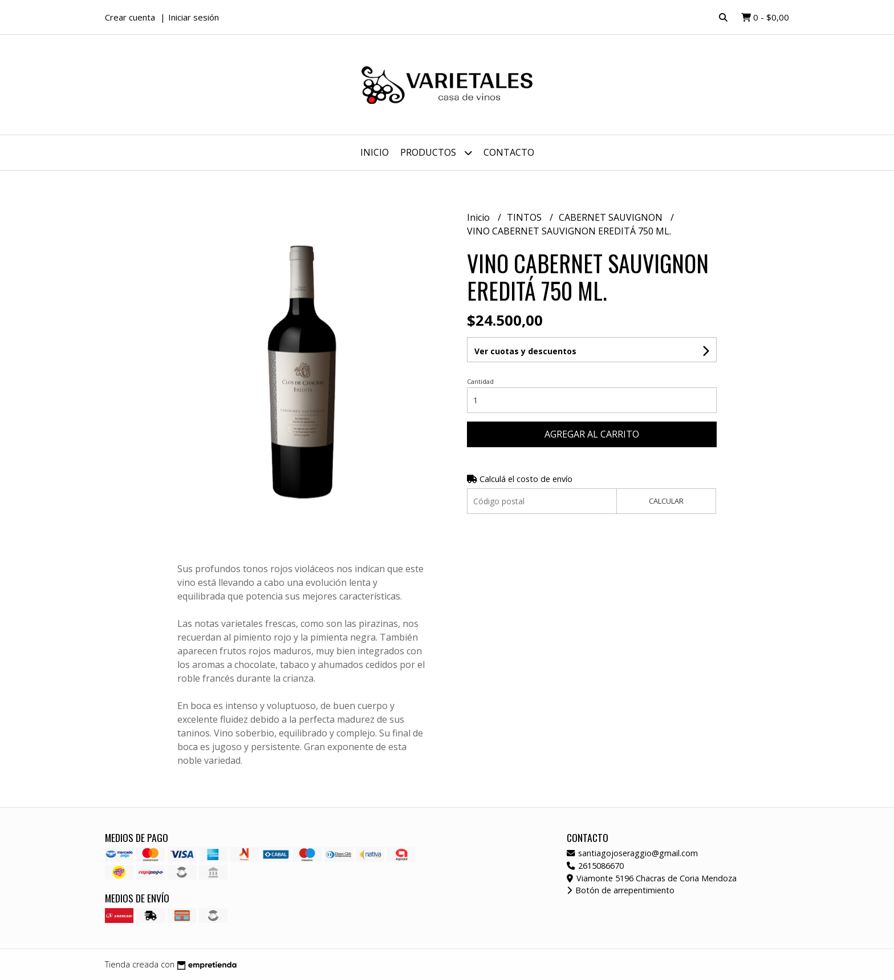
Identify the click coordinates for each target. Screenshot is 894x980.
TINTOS (525, 217)
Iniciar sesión (193, 17)
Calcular (666, 501)
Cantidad (480, 381)
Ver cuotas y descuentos (525, 351)
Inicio (374, 152)
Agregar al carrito (591, 434)
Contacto (508, 152)
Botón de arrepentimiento (620, 890)
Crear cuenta (130, 17)
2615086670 (595, 865)
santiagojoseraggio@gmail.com (632, 853)
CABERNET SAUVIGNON (612, 217)
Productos (436, 152)
